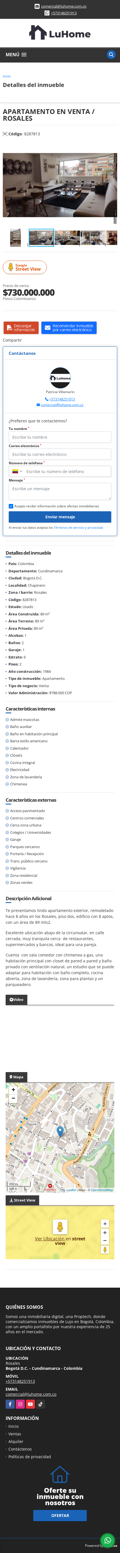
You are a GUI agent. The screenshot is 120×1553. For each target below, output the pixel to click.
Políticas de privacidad (29, 1456)
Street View (25, 267)
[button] (112, 147)
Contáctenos (20, 1449)
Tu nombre (19, 428)
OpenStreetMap (102, 1190)
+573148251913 (64, 12)
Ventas (14, 1434)
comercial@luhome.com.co (63, 6)
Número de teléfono (27, 463)
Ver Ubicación (50, 1239)
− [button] (13, 1099)
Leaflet (71, 1190)
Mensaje (17, 480)
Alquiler (15, 1441)
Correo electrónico (25, 445)
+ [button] (13, 1090)
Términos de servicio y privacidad (78, 527)
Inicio (7, 76)
